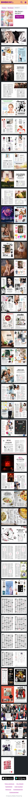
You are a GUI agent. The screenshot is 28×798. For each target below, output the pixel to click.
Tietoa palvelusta (9, 784)
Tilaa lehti (19, 17)
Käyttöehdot (8, 787)
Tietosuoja (8, 789)
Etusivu (4, 8)
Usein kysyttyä (19, 787)
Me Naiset (10, 8)
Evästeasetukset (14, 792)
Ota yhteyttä (19, 784)
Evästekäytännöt (18, 789)
